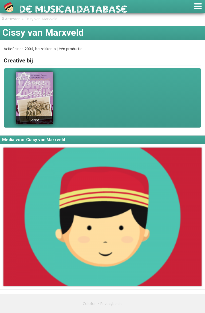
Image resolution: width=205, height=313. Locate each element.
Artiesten (13, 18)
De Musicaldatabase (73, 7)
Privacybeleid (111, 303)
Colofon (90, 303)
